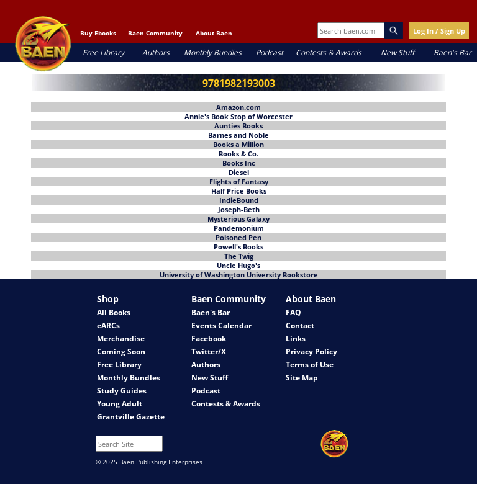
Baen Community (155, 33)
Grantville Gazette (131, 416)
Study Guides (122, 390)
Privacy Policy (311, 351)
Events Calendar (221, 325)
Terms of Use (310, 364)
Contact (300, 325)
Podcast (269, 52)
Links (296, 338)
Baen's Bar (452, 52)
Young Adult (119, 403)
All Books (113, 312)
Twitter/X (208, 351)
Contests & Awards (328, 52)
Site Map (302, 377)
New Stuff (397, 52)
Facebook (208, 338)
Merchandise (121, 338)
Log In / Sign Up (439, 30)
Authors (156, 52)
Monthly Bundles (213, 52)
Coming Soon (121, 351)
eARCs (108, 325)
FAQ (293, 312)
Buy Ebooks (98, 33)
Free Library (103, 52)
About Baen (214, 33)
